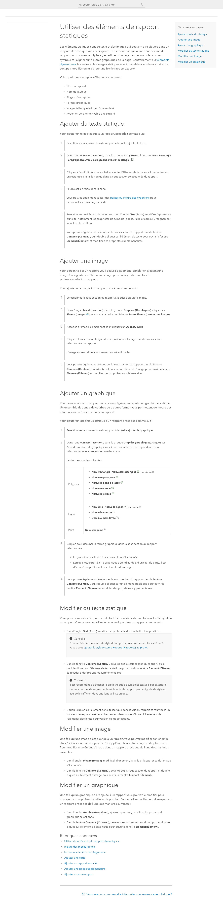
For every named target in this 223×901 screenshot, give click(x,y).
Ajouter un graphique (191, 45)
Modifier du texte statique (193, 50)
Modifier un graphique (191, 61)
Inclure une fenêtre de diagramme (85, 852)
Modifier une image (190, 56)
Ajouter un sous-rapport (78, 874)
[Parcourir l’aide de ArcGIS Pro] (108, 5)
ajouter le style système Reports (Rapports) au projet (115, 647)
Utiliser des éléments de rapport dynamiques (91, 841)
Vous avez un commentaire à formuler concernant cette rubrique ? (129, 894)
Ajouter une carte (74, 857)
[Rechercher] (141, 4)
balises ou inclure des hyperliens (130, 197)
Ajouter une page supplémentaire (84, 868)
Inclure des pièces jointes (79, 846)
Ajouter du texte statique (193, 34)
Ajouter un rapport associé (80, 863)
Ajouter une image (189, 39)
